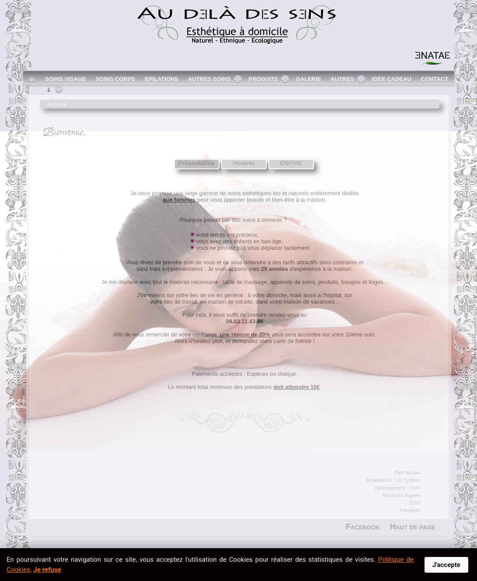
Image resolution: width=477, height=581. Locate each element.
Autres (342, 79)
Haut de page (412, 526)
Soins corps (115, 79)
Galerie (308, 79)
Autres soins (209, 79)
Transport (410, 510)
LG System (408, 480)
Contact (435, 79)
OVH (415, 487)
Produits (263, 79)
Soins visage (65, 79)
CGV (415, 502)
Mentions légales (401, 495)
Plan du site (407, 472)
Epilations (161, 79)
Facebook (363, 526)
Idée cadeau (391, 79)
